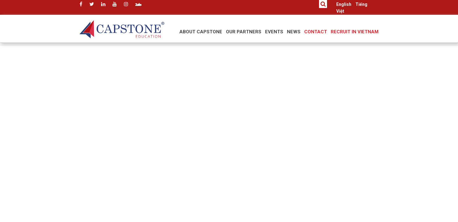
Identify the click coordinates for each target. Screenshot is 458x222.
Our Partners (243, 32)
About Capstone (200, 32)
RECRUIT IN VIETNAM (354, 32)
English (343, 4)
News (294, 32)
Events (274, 32)
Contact (315, 32)
